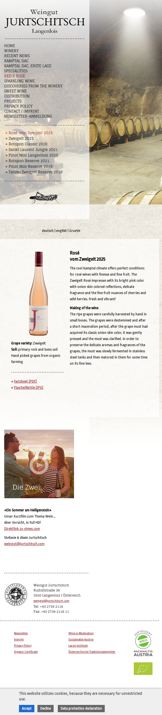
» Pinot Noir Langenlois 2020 (32, 155)
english (61, 231)
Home (9, 46)
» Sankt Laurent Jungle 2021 (32, 149)
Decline (45, 708)
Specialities (15, 71)
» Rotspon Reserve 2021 (27, 161)
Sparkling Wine (19, 81)
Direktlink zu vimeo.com (22, 529)
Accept (27, 708)
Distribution (17, 96)
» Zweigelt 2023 (20, 138)
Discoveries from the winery (33, 86)
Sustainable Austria (80, 639)
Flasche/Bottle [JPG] (28, 387)
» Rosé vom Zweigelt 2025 (29, 133)
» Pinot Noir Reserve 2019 (29, 166)
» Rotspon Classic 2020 (26, 144)
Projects (13, 101)
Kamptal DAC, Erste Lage (27, 66)
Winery (11, 51)
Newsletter (21, 633)
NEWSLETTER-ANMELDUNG (28, 116)
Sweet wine (15, 91)
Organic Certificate (26, 652)
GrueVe (74, 231)
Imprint (19, 639)
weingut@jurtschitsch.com (24, 544)
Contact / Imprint (21, 111)
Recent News (17, 56)
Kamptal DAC (16, 61)
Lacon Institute (78, 646)
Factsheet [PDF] (25, 381)
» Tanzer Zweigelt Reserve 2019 (34, 172)
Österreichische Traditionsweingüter (91, 652)
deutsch (48, 231)
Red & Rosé (14, 76)
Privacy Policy (18, 106)
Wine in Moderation (81, 633)
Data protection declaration (81, 708)
